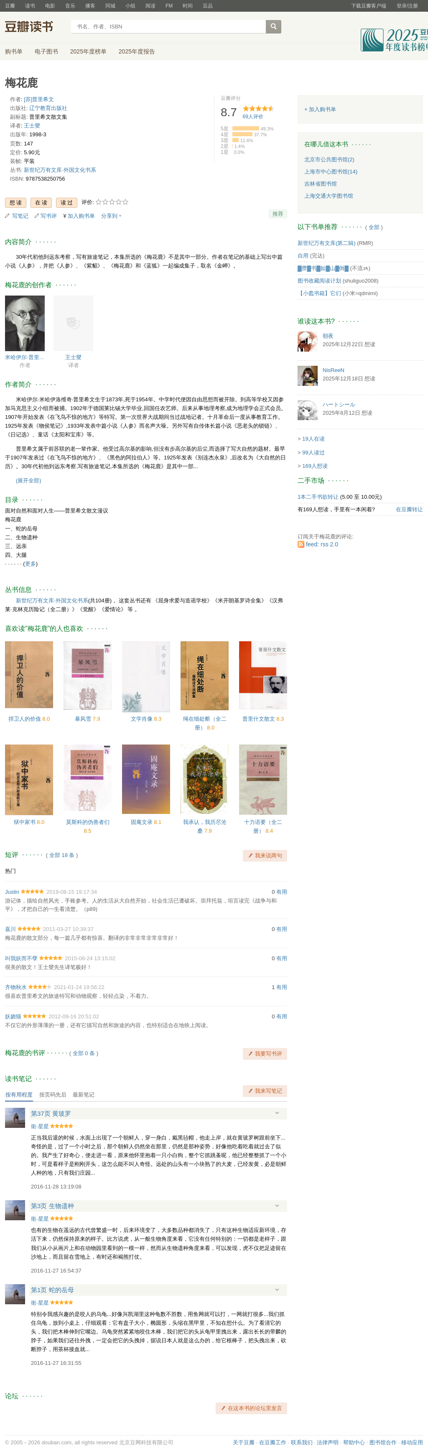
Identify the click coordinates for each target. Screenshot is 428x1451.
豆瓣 (10, 6)
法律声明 (328, 1442)
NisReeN (333, 370)
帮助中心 (354, 1442)
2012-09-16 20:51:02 (73, 1016)
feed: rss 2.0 (322, 544)
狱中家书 (25, 822)
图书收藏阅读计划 (319, 281)
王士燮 (32, 125)
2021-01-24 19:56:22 (79, 987)
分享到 (109, 216)
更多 (30, 564)
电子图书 (46, 51)
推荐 (278, 214)
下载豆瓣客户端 (368, 6)
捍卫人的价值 (25, 719)
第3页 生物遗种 (52, 1205)
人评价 (253, 117)
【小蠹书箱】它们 (319, 293)
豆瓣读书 (35, 27)
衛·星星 (40, 1126)
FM (169, 6)
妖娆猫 (13, 1016)
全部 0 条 (84, 1053)
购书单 (14, 51)
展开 (277, 1113)
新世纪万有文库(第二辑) (327, 243)
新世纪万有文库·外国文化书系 (60, 170)
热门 (10, 871)
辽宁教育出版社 (48, 108)
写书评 (49, 216)
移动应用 (412, 1442)
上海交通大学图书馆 (328, 196)
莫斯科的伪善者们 (88, 822)
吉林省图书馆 (320, 184)
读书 (30, 6)
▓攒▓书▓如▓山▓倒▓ (323, 268)
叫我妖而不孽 (21, 958)
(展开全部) (28, 480)
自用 (303, 255)
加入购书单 (81, 216)
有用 (281, 892)
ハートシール (339, 404)
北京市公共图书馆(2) (329, 159)
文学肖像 (142, 719)
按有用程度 (19, 1094)
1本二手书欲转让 (318, 497)
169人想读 (315, 466)
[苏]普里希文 (39, 99)
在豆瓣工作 (272, 1442)
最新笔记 (83, 1094)
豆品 (208, 6)
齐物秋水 (16, 987)
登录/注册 (407, 6)
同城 (110, 6)
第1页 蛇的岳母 (52, 1289)
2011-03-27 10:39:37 (68, 929)
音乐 (70, 6)
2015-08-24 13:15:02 (90, 958)
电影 (50, 6)
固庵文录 (142, 822)
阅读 (150, 6)
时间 (188, 6)
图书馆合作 (383, 1442)
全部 (374, 227)
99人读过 (313, 452)
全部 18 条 (62, 855)
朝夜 (328, 336)
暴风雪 (84, 719)
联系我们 (302, 1442)
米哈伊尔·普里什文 (25, 357)
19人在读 (313, 439)
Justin (12, 892)
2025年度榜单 (88, 51)
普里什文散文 (259, 719)
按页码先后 (52, 1094)
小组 (130, 6)
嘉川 (10, 929)
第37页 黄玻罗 (51, 1113)
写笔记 (20, 216)
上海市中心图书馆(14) (330, 171)
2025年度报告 (137, 51)
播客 (90, 6)
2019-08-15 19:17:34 (71, 892)
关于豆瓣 (244, 1442)
